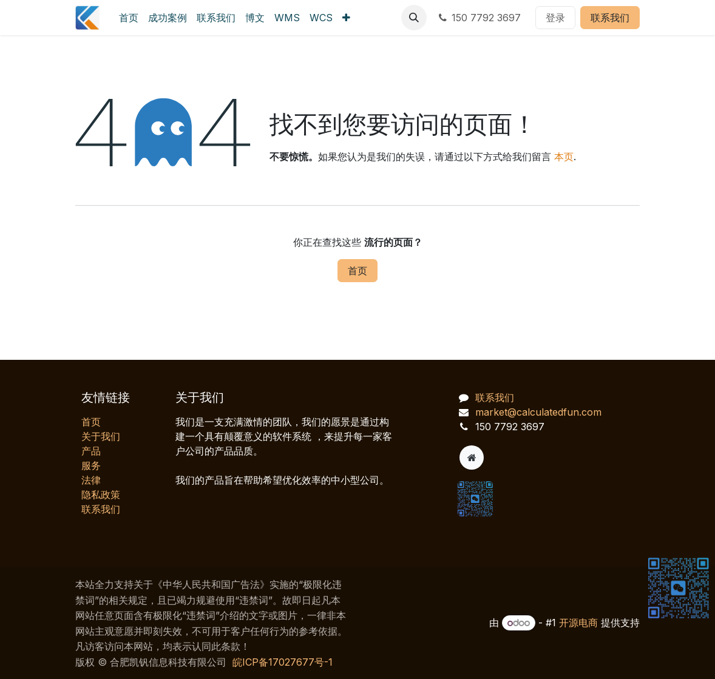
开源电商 (578, 623)
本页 (564, 156)
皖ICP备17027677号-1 (282, 662)
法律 (91, 480)
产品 (91, 451)
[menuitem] (128, 17)
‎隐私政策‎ (100, 494)
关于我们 (100, 436)
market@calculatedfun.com (538, 412)
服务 (91, 465)
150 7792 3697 (478, 18)
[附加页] (471, 457)
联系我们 (610, 18)
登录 (555, 18)
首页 (357, 271)
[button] (414, 17)
